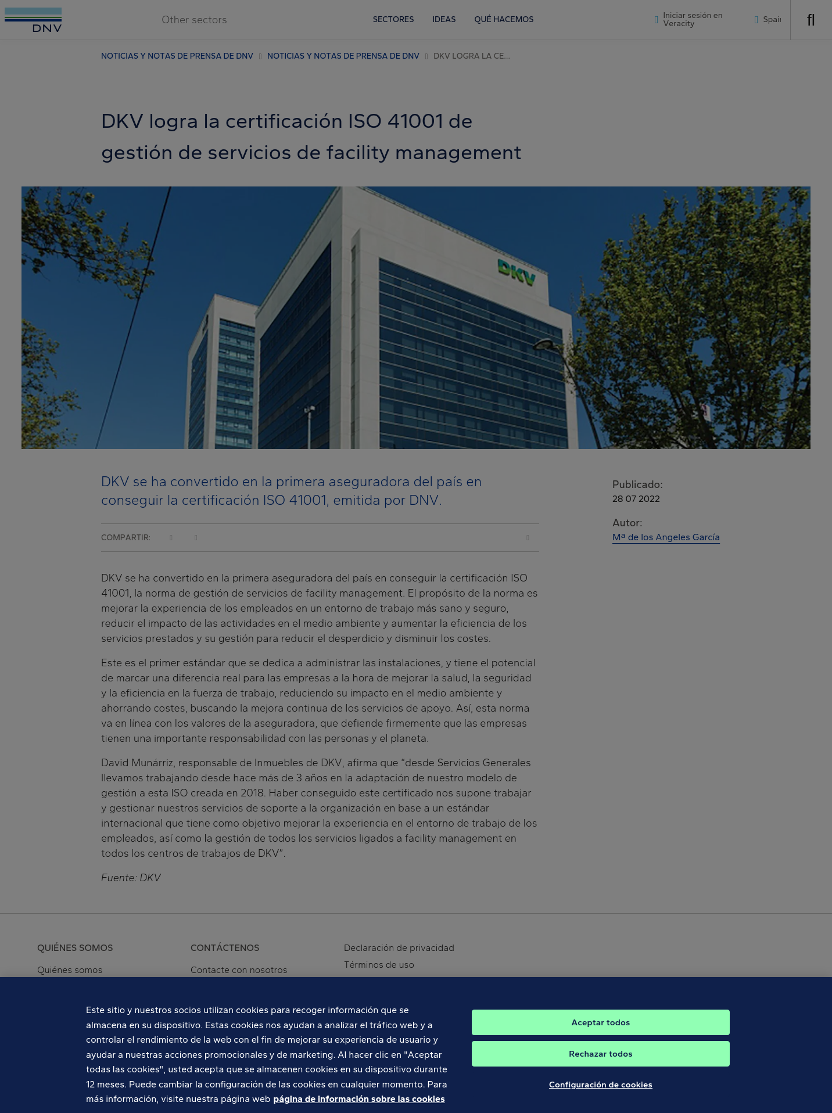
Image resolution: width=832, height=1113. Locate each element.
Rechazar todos (600, 1062)
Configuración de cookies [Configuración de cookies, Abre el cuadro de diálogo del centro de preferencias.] (600, 1092)
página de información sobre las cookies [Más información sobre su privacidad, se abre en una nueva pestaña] (359, 1106)
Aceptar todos (601, 1030)
